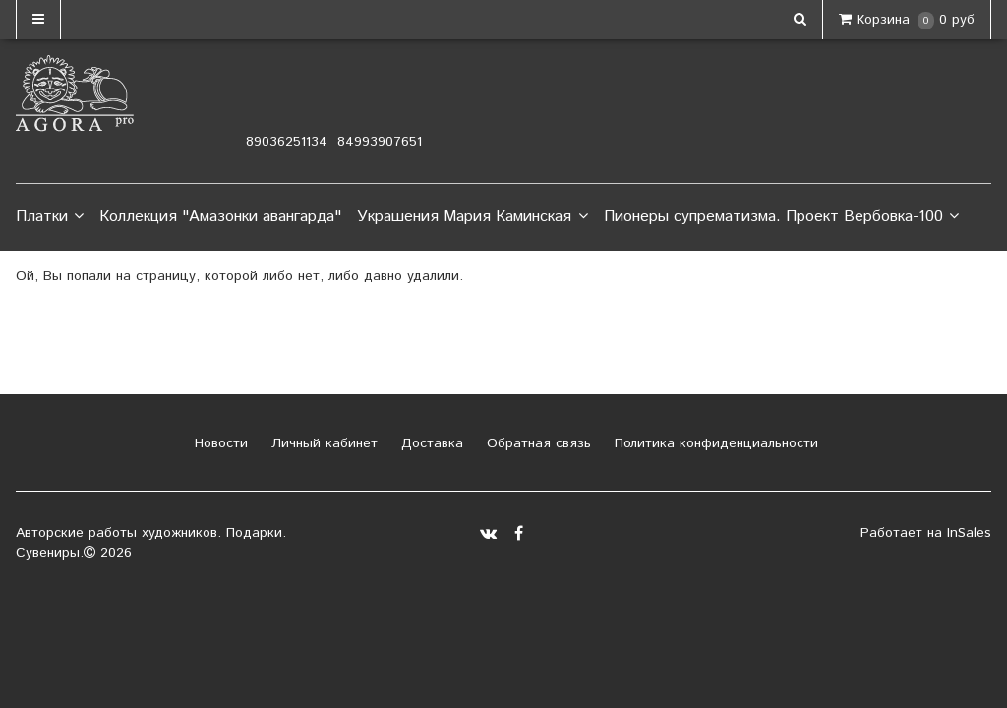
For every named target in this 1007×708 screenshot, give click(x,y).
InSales (969, 533)
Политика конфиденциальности (714, 443)
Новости (219, 443)
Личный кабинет (322, 443)
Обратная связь (536, 443)
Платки (50, 217)
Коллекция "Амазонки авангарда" (220, 217)
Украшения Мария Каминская (472, 217)
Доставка (429, 443)
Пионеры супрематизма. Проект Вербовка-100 (781, 217)
